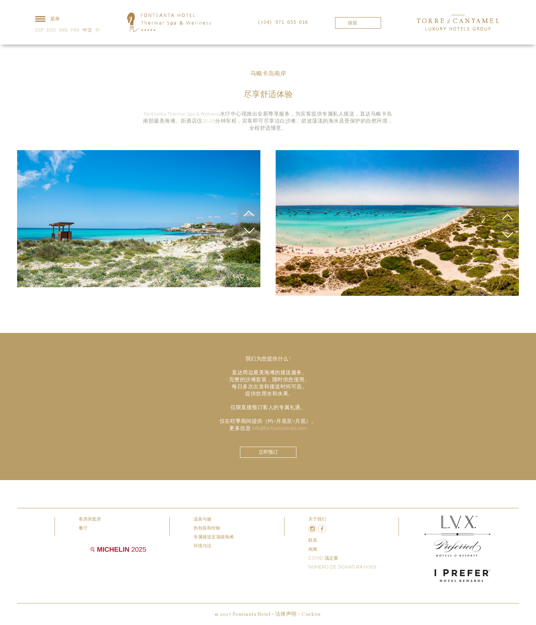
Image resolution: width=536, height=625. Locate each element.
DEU (51, 30)
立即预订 (268, 452)
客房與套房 (90, 519)
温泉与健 (202, 519)
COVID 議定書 (323, 558)
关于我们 (317, 519)
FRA (75, 30)
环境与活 (202, 546)
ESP (39, 30)
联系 (312, 540)
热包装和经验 (207, 528)
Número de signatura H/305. (342, 567)
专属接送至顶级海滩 (214, 537)
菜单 (46, 19)
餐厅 (83, 528)
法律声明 (286, 614)
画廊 (312, 549)
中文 (87, 30)
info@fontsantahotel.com (279, 428)
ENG (63, 30)
